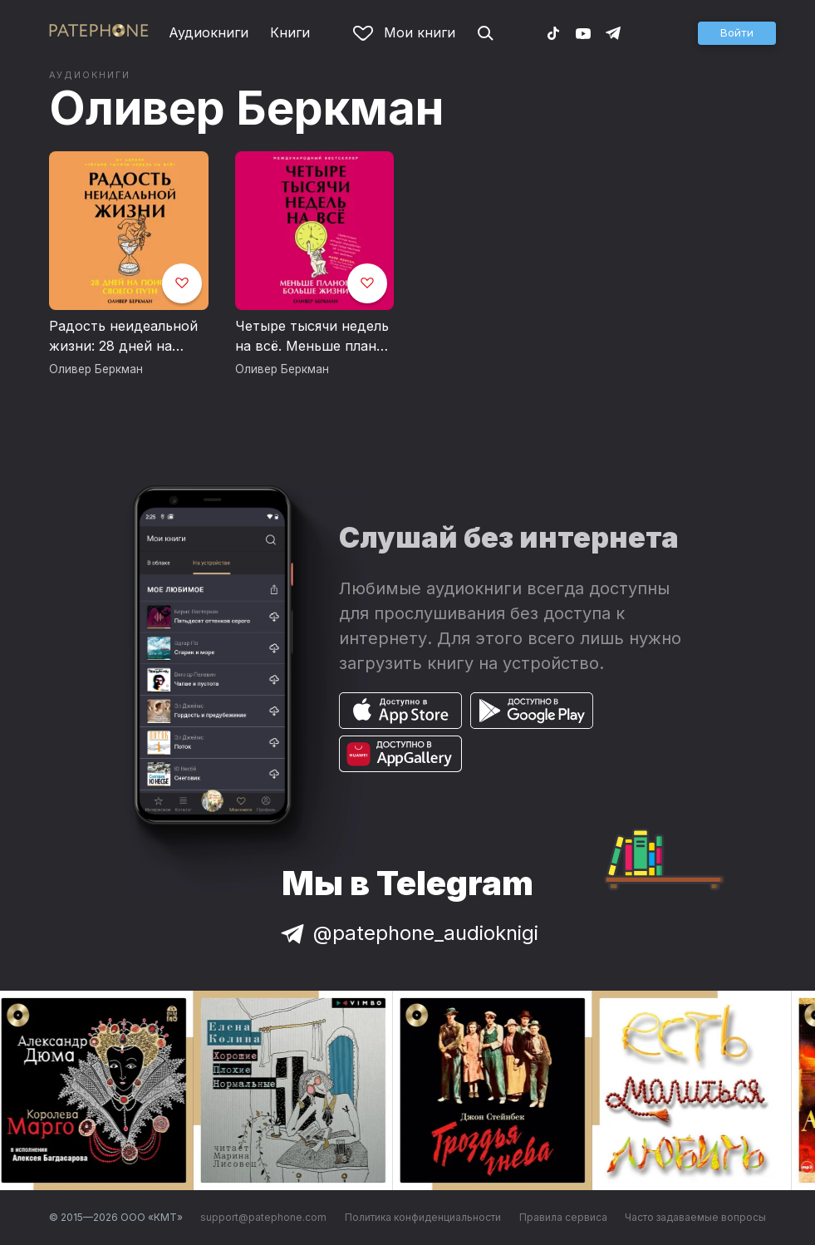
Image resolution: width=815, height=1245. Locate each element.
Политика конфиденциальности (423, 1217)
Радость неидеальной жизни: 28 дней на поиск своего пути (123, 336)
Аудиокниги (208, 32)
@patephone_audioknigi (407, 933)
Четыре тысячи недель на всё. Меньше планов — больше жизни (314, 336)
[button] (737, 33)
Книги (290, 32)
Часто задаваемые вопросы (695, 1217)
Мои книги (404, 32)
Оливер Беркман (246, 108)
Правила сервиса (563, 1217)
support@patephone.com (263, 1217)
